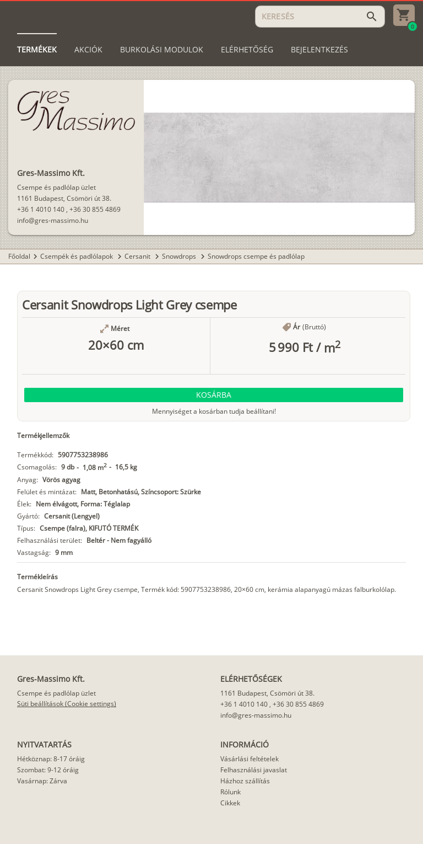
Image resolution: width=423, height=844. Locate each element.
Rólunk (230, 792)
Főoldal (19, 256)
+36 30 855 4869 (95, 209)
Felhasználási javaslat (253, 769)
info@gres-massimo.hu (52, 220)
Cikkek (230, 803)
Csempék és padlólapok (77, 256)
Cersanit (138, 256)
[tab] (37, 49)
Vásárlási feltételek (249, 758)
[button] (213, 395)
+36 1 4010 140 (40, 209)
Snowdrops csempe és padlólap (256, 256)
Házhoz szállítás (245, 781)
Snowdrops (180, 256)
